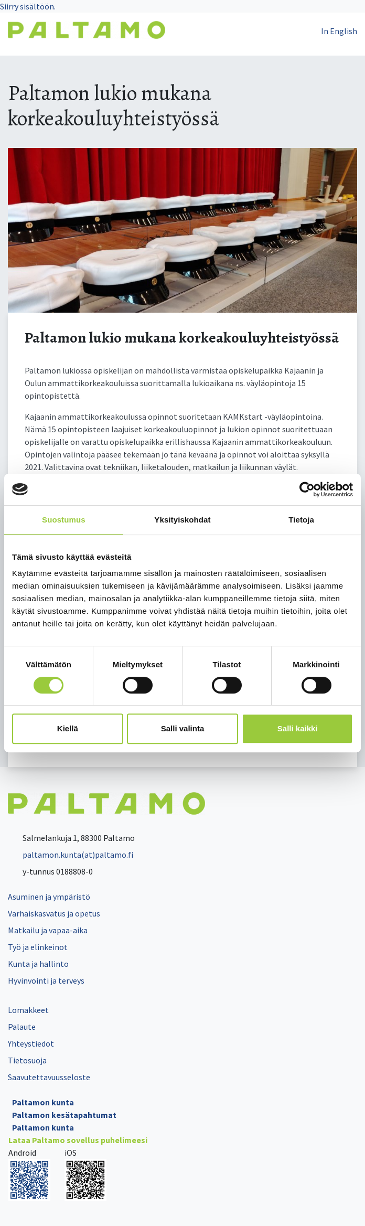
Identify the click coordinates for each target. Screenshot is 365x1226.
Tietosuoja (27, 1060)
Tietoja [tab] (301, 519)
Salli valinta (183, 728)
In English (339, 31)
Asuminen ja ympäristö (49, 896)
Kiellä (67, 728)
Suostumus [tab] (63, 519)
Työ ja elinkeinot (38, 947)
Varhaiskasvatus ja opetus (54, 913)
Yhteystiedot (31, 1043)
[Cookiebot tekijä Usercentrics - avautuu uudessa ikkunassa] (307, 489)
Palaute (22, 1026)
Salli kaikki (297, 728)
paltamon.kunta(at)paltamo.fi (70, 854)
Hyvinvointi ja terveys (46, 980)
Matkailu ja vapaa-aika (48, 930)
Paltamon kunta (43, 1102)
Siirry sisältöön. (28, 6)
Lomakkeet (28, 1010)
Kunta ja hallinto (38, 963)
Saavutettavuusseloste (49, 1077)
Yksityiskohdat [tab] (182, 519)
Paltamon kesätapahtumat (64, 1115)
